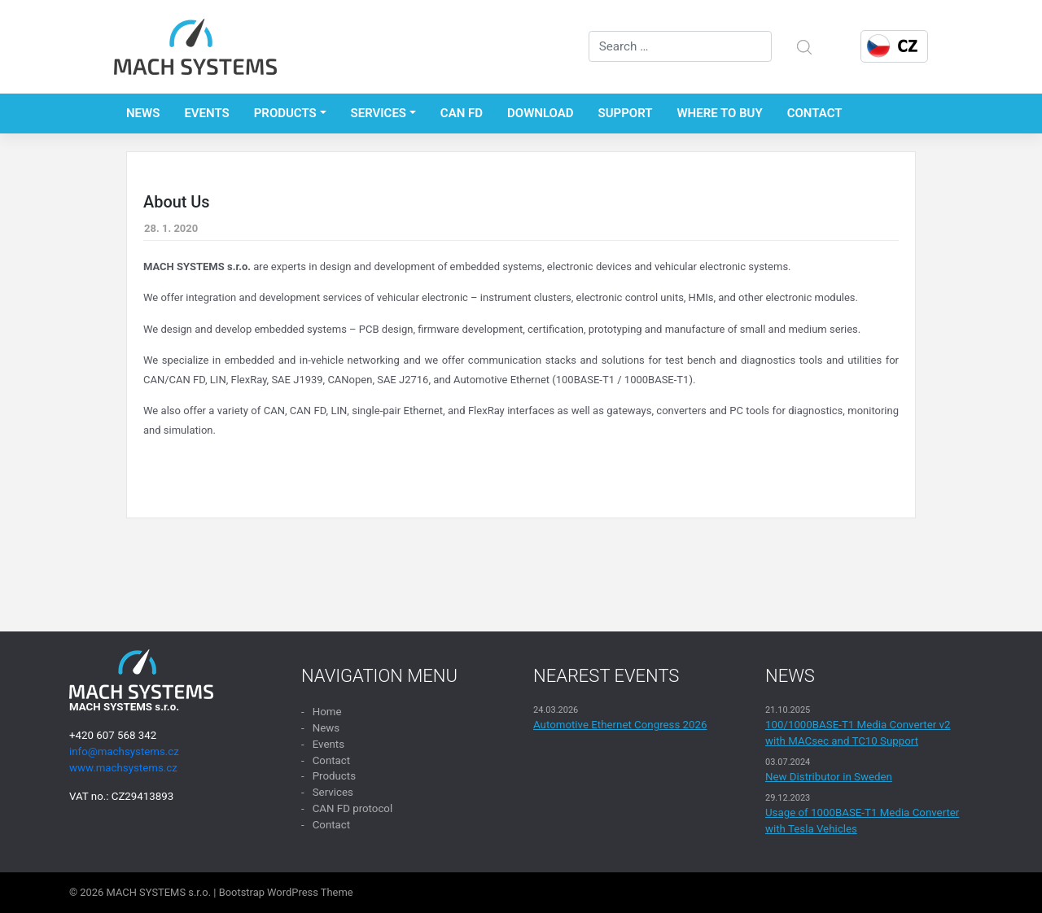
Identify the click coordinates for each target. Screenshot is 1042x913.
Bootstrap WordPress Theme (286, 892)
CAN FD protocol (353, 808)
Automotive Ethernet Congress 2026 (620, 725)
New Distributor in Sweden (828, 777)
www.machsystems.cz (123, 768)
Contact (815, 113)
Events (206, 113)
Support (625, 113)
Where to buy (719, 113)
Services (378, 113)
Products (285, 113)
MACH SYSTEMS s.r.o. (159, 892)
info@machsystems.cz (124, 751)
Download (540, 113)
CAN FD (461, 113)
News (143, 113)
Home (327, 712)
